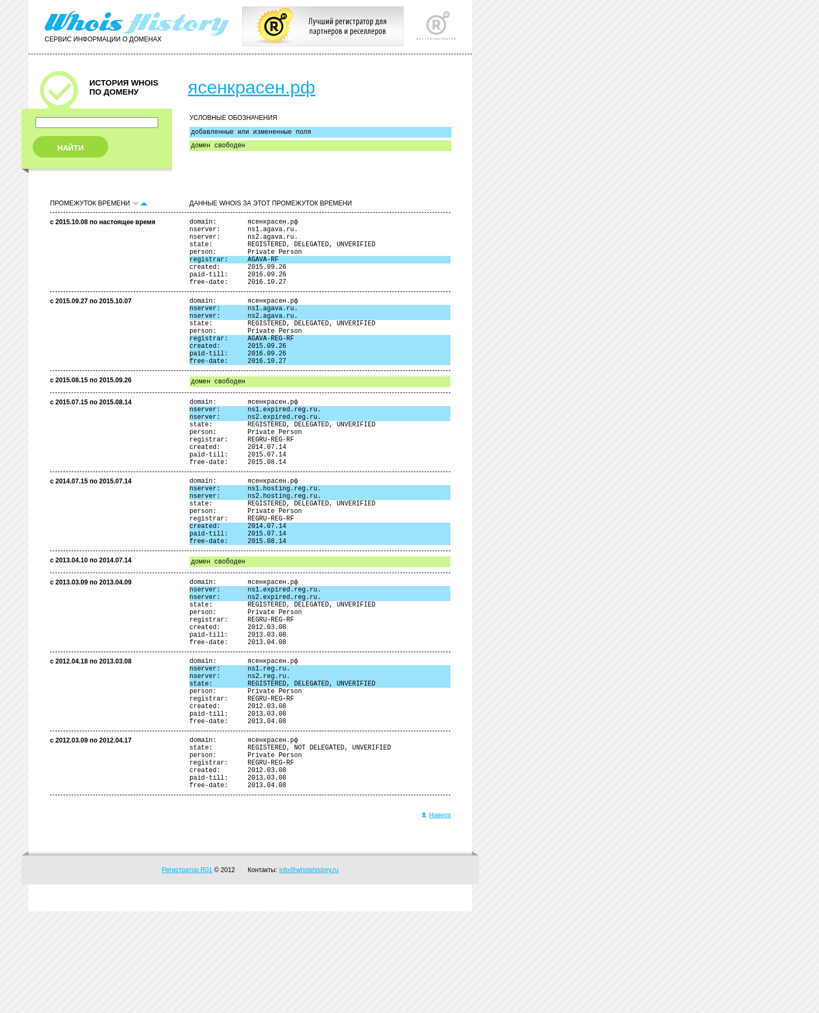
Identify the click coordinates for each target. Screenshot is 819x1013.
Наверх (436, 917)
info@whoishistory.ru (309, 971)
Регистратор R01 (187, 971)
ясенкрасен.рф (251, 87)
